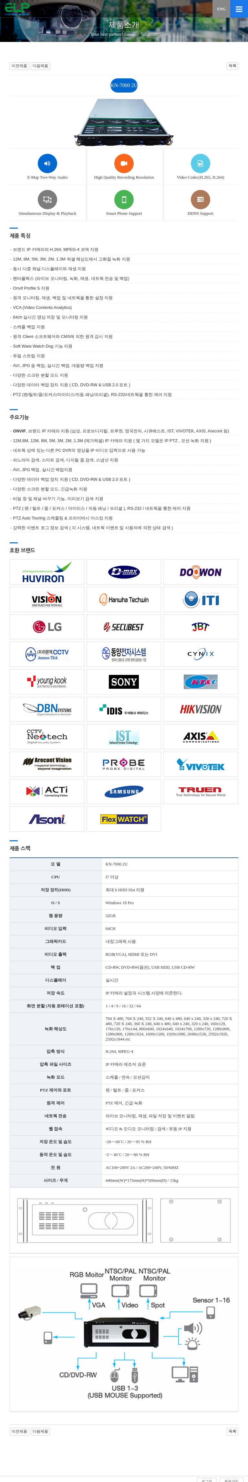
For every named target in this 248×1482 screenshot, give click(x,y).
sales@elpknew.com (195, 1469)
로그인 (207, 1445)
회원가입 (231, 1445)
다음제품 (40, 66)
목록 (232, 66)
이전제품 (19, 66)
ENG (221, 9)
